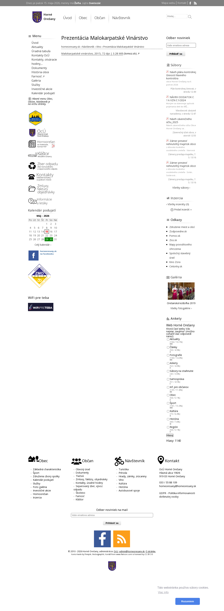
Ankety (174, 363)
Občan (99, 17)
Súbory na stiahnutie (181, 371)
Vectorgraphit (98, 554)
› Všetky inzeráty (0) (177, 204)
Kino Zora (174, 262)
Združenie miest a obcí (182, 227)
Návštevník (121, 17)
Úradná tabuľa (40, 51)
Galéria (36, 80)
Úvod (67, 17)
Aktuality (37, 47)
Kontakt (182, 3)
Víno (121, 479)
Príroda (123, 472)
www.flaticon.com (124, 554)
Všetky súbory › (181, 187)
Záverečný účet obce (183, 132)
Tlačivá (80, 476)
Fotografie (176, 355)
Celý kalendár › (43, 244)
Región (174, 427)
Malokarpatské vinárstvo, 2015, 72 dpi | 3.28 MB (92, 53)
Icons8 (108, 554)
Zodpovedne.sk (178, 231)
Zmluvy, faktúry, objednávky (91, 479)
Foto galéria (40, 487)
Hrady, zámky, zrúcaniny (132, 476)
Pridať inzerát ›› (181, 209)
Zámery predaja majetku (180, 154)
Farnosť (80, 496)
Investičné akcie (41, 89)
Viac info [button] (163, 592)
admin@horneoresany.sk (132, 551)
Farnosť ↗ (38, 76)
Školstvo (80, 492)
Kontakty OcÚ (40, 55)
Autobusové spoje (129, 490)
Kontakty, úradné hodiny (89, 482)
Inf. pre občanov (179, 387)
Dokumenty (39, 68)
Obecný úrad (83, 469)
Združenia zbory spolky (46, 476)
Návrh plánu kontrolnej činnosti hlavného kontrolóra (181, 75)
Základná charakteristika (47, 469)
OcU (116, 551)
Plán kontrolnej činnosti (182, 88)
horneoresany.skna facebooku (48, 252)
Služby (35, 85)
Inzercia (177, 198)
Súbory (176, 65)
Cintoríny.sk (175, 266)
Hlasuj (170, 435)
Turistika (124, 469)
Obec (83, 17)
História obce (40, 72)
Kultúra (174, 411)
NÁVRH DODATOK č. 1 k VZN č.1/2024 (180, 98)
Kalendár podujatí (43, 93)
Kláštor (79, 499)
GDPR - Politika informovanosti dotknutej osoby (177, 494)
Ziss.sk (173, 240)
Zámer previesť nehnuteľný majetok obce (181, 142)
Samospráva (177, 379)
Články (173, 347)
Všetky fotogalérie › (181, 308)
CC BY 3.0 (149, 554)
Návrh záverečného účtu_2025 (179, 120)
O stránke (150, 551)
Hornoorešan (40, 494)
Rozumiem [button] (187, 601)
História (174, 419)
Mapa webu (168, 3)
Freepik (88, 554)
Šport (173, 403)
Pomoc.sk (174, 235)
